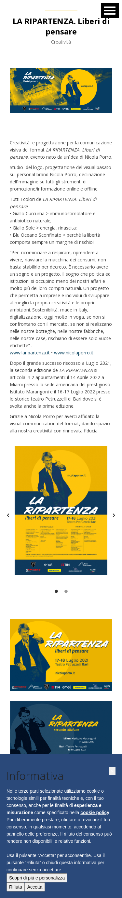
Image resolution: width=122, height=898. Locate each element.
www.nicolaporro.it (73, 353)
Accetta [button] (35, 887)
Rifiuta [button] (15, 887)
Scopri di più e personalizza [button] (37, 877)
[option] (61, 510)
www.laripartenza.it (30, 353)
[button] (8, 515)
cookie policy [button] (94, 812)
